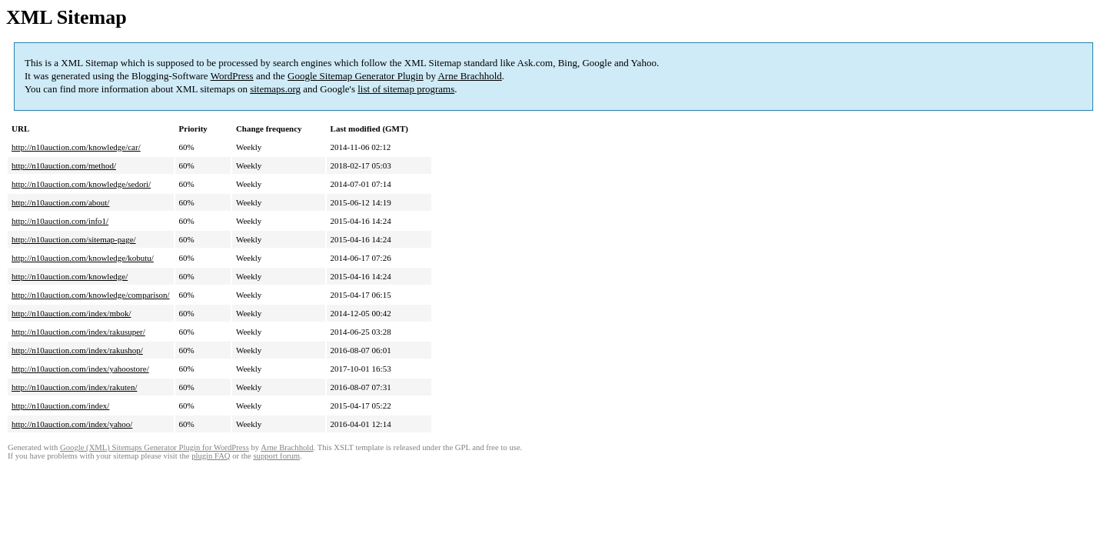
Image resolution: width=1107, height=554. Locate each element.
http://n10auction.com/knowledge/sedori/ (81, 184)
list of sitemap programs (405, 89)
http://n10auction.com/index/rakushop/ (77, 350)
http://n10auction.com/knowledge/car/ (76, 147)
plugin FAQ (210, 456)
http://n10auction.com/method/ (64, 165)
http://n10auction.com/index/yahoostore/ (80, 368)
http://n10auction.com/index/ (60, 405)
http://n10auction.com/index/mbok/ (71, 313)
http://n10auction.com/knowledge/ (70, 276)
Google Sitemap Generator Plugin (356, 76)
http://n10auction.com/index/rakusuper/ (78, 331)
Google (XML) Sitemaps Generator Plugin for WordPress (154, 447)
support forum (276, 456)
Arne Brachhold (469, 76)
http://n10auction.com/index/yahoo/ (72, 424)
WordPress (232, 76)
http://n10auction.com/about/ (60, 202)
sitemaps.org (275, 89)
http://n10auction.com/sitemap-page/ (74, 239)
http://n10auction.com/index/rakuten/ (74, 387)
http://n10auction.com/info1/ (60, 220)
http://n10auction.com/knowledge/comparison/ (91, 294)
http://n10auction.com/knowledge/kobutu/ (83, 257)
